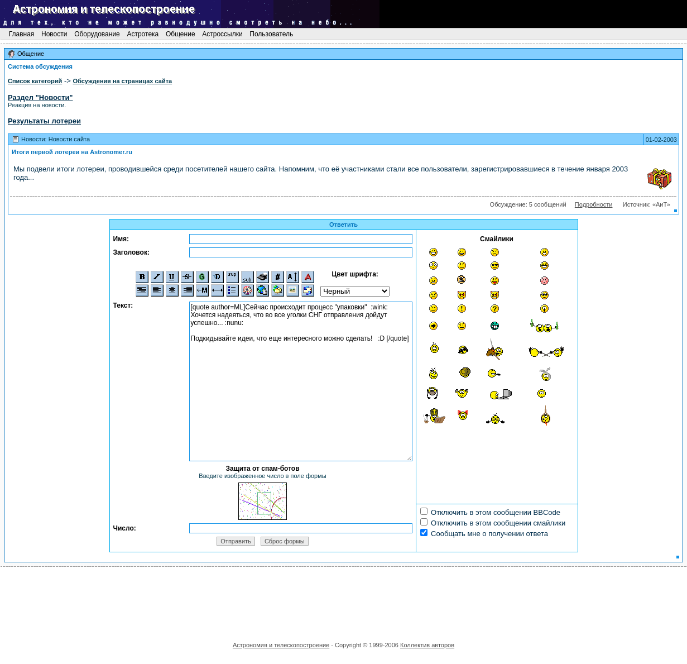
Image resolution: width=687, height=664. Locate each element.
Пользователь (271, 34)
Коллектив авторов (427, 645)
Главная (21, 34)
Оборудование (97, 34)
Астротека (142, 34)
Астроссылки (222, 34)
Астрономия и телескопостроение (281, 645)
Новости (54, 34)
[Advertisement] (344, 600)
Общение (180, 34)
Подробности (594, 204)
